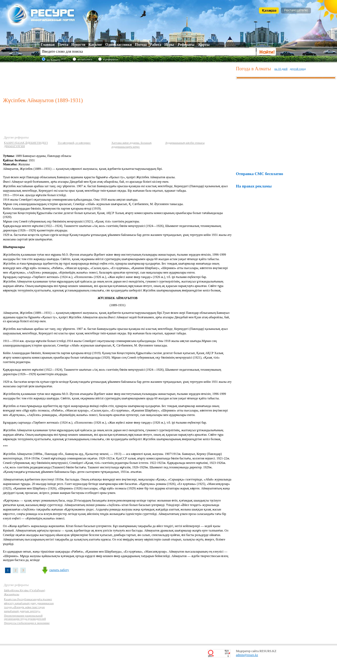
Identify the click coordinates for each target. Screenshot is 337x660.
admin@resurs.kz (247, 655)
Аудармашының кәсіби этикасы (185, 142)
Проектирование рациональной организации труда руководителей (25, 617)
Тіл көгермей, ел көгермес (74, 142)
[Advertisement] (118, 79)
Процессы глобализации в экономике (26, 622)
